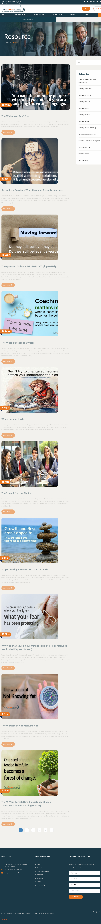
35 (45, 833)
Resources (39, 878)
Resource (86, 14)
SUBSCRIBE (75, 897)
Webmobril (4, 919)
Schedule (72, 14)
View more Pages (28, 19)
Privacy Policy (40, 885)
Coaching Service (57, 14)
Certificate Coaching (42, 871)
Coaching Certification (19, 14)
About (2, 14)
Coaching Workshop (39, 14)
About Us (38, 868)
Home (7, 43)
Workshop (39, 875)
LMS (86, 9)
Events (38, 882)
